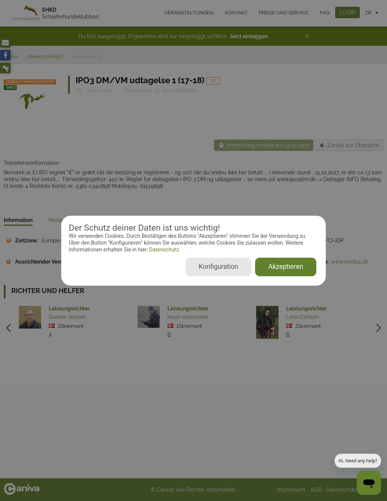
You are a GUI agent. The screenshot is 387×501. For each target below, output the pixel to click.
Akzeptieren (285, 266)
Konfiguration (218, 266)
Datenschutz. (164, 250)
